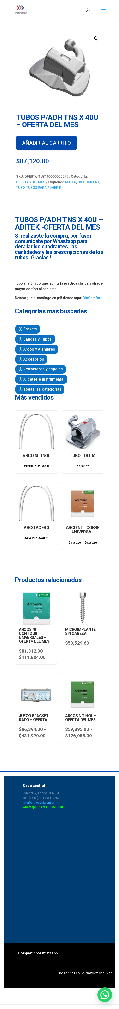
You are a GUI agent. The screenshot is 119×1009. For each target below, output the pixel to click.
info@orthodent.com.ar (38, 802)
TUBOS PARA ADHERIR (43, 188)
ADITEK (70, 182)
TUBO (20, 188)
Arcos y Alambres (39, 349)
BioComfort (92, 298)
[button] (96, 38)
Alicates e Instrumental (43, 379)
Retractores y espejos (43, 369)
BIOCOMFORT (88, 182)
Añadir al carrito (46, 143)
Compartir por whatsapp (38, 952)
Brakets (30, 329)
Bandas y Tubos (37, 339)
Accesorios (33, 359)
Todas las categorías (42, 389)
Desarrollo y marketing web (86, 973)
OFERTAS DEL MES (30, 182)
